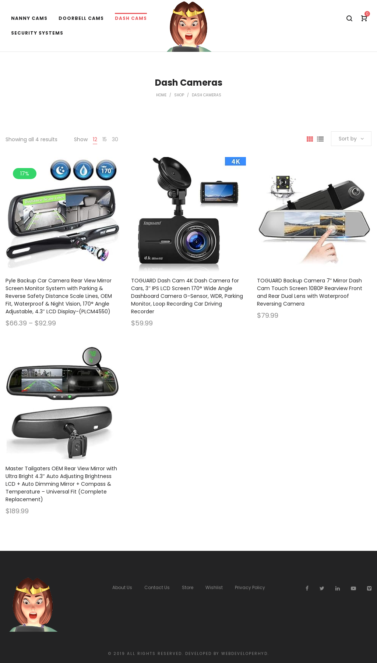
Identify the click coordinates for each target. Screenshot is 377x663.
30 (115, 139)
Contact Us (157, 587)
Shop (179, 95)
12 (95, 139)
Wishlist (214, 587)
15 (104, 139)
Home (161, 95)
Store (187, 587)
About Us (122, 587)
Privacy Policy (250, 587)
